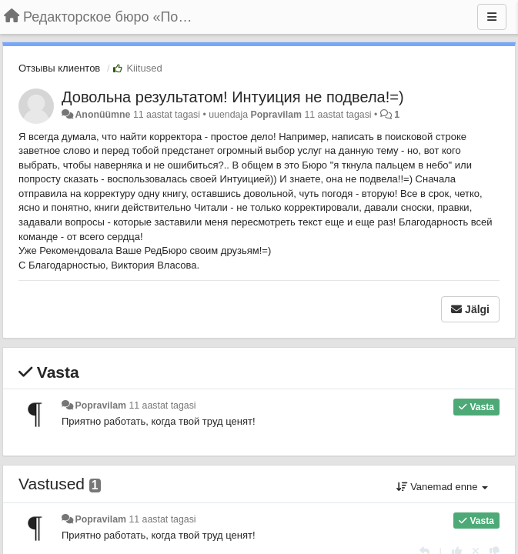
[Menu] (491, 17)
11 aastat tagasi (162, 405)
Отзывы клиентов (59, 68)
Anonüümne (102, 114)
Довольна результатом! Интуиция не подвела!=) (233, 96)
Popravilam (276, 114)
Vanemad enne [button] (442, 486)
